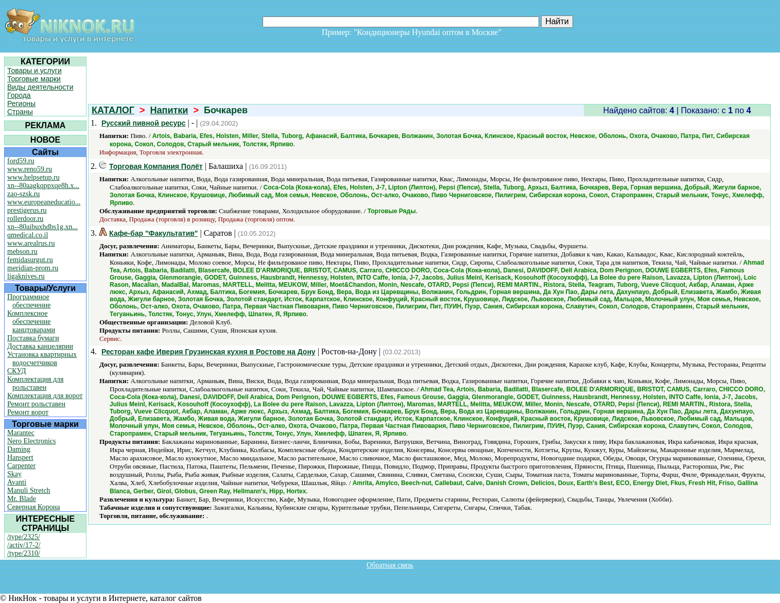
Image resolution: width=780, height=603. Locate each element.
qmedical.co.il (27, 235)
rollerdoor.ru (25, 218)
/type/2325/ (23, 537)
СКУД (16, 371)
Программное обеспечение (29, 301)
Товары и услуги (34, 70)
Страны (20, 112)
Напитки (169, 110)
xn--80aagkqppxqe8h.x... (43, 185)
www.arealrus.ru (31, 243)
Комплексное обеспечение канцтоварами (31, 321)
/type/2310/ (23, 553)
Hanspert (20, 457)
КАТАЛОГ (113, 110)
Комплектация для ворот (44, 396)
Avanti (16, 482)
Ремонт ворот (27, 412)
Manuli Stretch (28, 490)
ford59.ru (20, 161)
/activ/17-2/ (24, 545)
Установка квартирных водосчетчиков (42, 359)
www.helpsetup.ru (33, 177)
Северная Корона (33, 507)
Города (19, 95)
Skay (14, 474)
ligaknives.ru (26, 276)
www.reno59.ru (29, 169)
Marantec (20, 433)
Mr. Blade (21, 499)
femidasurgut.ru (30, 260)
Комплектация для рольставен (35, 383)
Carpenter (21, 466)
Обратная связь (390, 565)
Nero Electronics (31, 441)
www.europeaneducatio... (43, 202)
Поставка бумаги (33, 338)
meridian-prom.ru (32, 268)
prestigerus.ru (27, 210)
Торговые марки (34, 79)
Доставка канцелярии (40, 346)
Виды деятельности (40, 87)
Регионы (21, 103)
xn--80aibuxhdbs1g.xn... (42, 227)
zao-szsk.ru (23, 194)
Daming (18, 449)
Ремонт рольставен (36, 404)
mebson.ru (22, 251)
